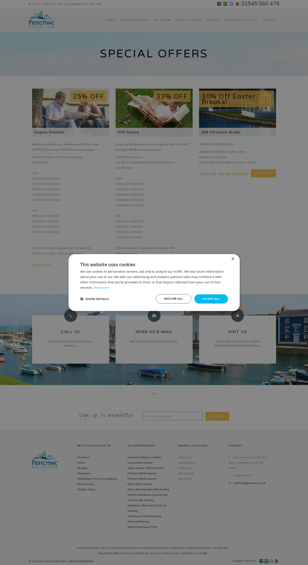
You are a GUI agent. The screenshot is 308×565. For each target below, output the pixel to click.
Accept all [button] (210, 299)
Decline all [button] (172, 299)
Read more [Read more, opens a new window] (102, 287)
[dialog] (154, 282)
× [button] (232, 258)
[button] (94, 299)
